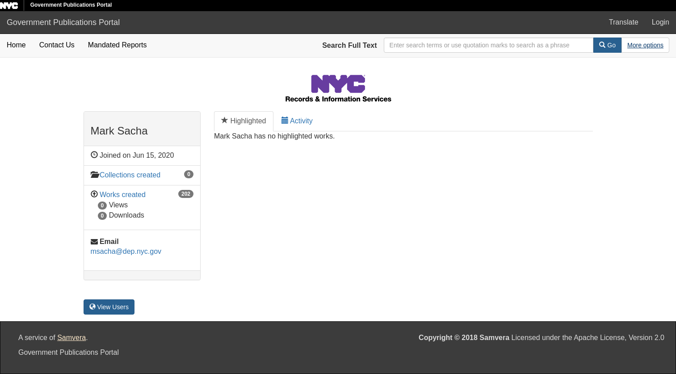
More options (645, 45)
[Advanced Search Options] (645, 45)
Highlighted (243, 121)
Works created (123, 194)
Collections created (130, 175)
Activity (297, 121)
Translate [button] (623, 22)
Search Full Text (349, 45)
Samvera (71, 337)
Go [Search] (607, 45)
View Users (109, 307)
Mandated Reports (117, 45)
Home (16, 45)
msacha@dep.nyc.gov (126, 251)
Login (660, 22)
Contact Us (57, 45)
